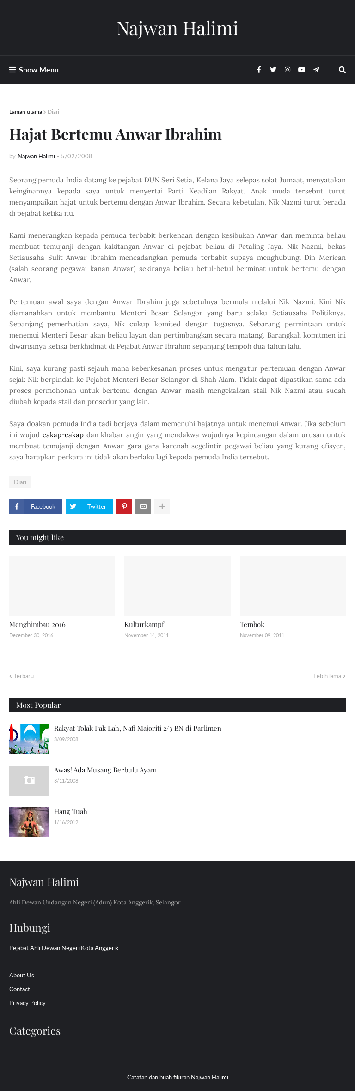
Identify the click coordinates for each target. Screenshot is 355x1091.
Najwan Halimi (177, 27)
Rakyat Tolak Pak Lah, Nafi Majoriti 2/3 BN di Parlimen (137, 728)
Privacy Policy (27, 1003)
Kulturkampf (144, 624)
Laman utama (25, 111)
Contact (19, 989)
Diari (53, 111)
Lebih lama (327, 676)
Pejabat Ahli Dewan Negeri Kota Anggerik (64, 948)
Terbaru (24, 676)
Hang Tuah (70, 811)
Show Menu (39, 69)
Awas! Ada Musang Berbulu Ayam (105, 769)
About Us (21, 975)
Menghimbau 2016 (37, 624)
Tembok (252, 624)
